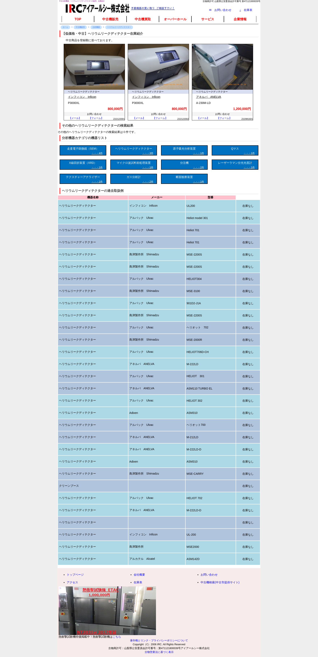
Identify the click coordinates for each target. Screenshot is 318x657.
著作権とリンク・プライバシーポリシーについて (159, 640)
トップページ (75, 574)
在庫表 (246, 10)
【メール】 (75, 118)
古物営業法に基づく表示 (159, 652)
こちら (117, 636)
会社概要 (139, 574)
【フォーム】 (96, 118)
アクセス (72, 582)
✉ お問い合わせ (220, 10)
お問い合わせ (209, 574)
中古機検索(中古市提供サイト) (220, 582)
